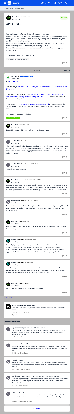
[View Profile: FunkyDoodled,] (8, 362)
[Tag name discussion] (10, 59)
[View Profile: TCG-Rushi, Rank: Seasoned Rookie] (8, 17)
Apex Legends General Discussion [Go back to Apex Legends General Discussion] (14, 8)
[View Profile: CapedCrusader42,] (8, 394)
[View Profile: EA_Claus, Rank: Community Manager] (8, 77)
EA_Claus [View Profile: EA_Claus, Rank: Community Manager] (14, 76)
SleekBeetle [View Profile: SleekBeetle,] (15, 353)
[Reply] (65, 63)
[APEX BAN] (22, 78)
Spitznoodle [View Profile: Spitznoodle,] (15, 385)
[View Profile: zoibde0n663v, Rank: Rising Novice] (8, 142)
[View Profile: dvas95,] (8, 329)
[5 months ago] (20, 337)
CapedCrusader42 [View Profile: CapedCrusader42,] (17, 401)
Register (60, 3)
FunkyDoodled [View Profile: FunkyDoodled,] (16, 369)
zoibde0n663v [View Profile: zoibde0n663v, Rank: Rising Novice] (15, 141)
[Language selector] (46, 3)
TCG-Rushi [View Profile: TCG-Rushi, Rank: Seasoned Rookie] (15, 17)
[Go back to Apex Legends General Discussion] (40, 305)
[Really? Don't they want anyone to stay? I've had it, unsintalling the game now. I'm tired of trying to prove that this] (40, 365)
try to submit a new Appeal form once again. (31, 104)
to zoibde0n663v (35, 180)
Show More (8, 298)
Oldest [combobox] (67, 70)
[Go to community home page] (13, 3)
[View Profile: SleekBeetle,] (8, 345)
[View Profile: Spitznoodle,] (8, 378)
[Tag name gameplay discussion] (22, 59)
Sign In (67, 3)
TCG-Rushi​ (14, 81)
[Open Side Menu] (5, 2)
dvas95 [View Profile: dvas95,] (14, 337)
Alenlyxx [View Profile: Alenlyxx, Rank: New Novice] (13, 239)
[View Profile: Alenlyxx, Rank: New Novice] (8, 241)
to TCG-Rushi (33, 164)
